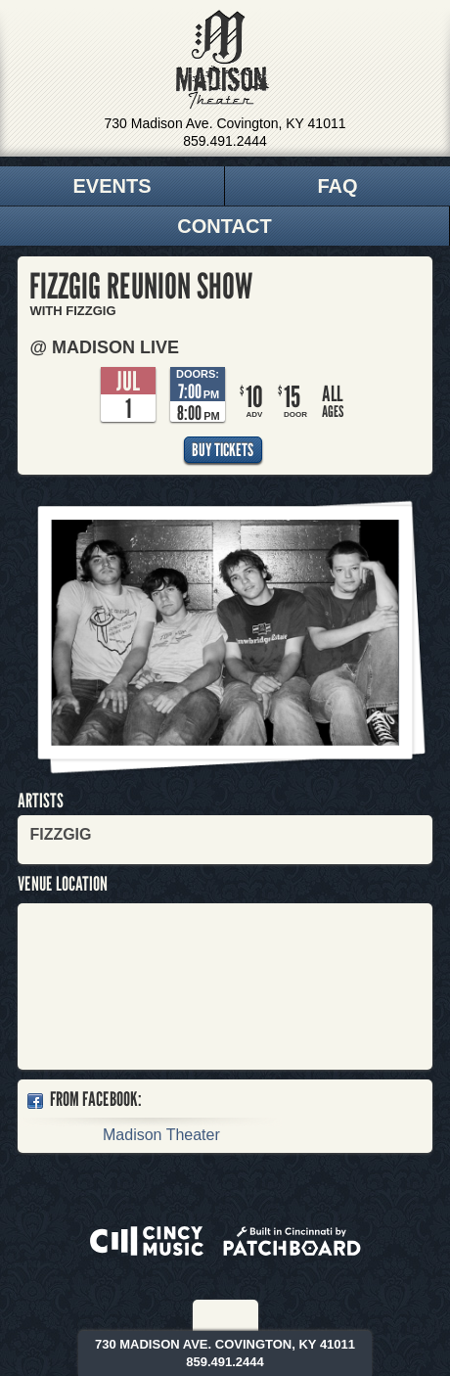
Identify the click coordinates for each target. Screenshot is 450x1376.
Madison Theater (222, 60)
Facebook (213, 1315)
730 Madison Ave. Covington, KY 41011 (225, 123)
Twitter (239, 1315)
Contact (224, 226)
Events (111, 186)
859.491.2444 (225, 141)
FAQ (337, 186)
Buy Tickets (222, 449)
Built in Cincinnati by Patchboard (292, 1241)
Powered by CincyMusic (146, 1241)
